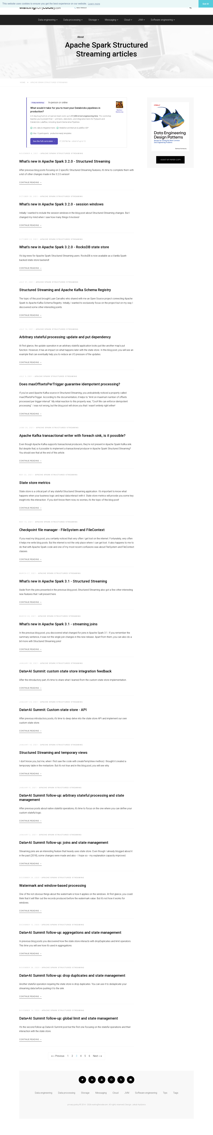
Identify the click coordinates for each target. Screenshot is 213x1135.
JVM (141, 19)
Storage (93, 19)
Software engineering (163, 19)
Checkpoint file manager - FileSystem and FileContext (62, 536)
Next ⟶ (97, 1072)
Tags (175, 1109)
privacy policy (73, 1121)
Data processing (73, 19)
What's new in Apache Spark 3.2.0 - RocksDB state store (64, 249)
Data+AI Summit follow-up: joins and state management (63, 855)
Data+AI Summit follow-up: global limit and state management (68, 1034)
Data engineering (48, 19)
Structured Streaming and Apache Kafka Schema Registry (65, 292)
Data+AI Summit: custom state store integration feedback (65, 680)
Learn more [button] (94, 4)
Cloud (128, 19)
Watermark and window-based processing (52, 899)
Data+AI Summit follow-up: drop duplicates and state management (72, 990)
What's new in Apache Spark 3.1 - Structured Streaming (63, 588)
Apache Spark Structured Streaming (62, 153)
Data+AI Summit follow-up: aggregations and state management (70, 947)
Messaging (111, 19)
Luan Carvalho (57, 301)
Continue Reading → (30, 183)
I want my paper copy (170, 160)
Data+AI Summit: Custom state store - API (53, 719)
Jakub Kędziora (139, 1121)
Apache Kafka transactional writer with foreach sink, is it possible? (72, 440)
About (80, 37)
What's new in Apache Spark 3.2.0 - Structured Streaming (64, 161)
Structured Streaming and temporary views (53, 763)
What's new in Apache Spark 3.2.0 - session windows (61, 205)
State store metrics (34, 488)
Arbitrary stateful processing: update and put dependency (65, 340)
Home (22, 82)
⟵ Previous (57, 1072)
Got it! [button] (206, 4)
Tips (165, 1109)
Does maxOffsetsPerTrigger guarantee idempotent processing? (69, 388)
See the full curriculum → (44, 141)
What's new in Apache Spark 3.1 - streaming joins (58, 632)
